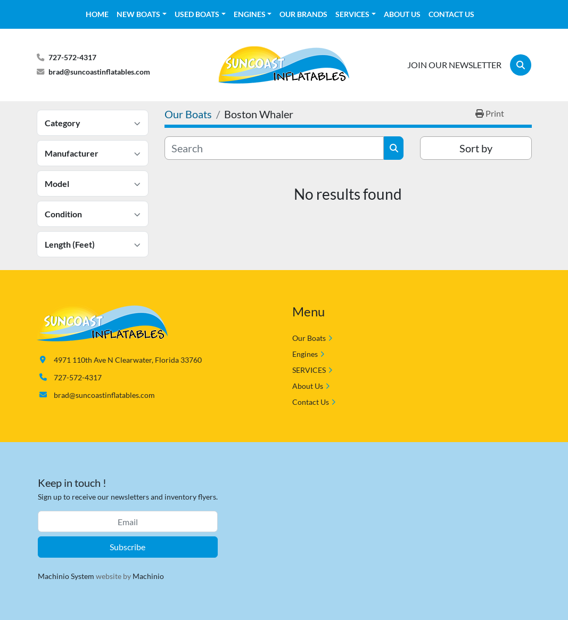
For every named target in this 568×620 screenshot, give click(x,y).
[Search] (520, 65)
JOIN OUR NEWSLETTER (454, 65)
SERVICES (352, 14)
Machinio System (66, 576)
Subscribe (127, 547)
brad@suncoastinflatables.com (99, 71)
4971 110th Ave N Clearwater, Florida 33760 (128, 359)
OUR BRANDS (303, 14)
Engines (250, 14)
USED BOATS (197, 14)
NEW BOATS (138, 14)
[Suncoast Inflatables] (102, 322)
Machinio (148, 576)
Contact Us (451, 14)
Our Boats (309, 337)
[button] (142, 14)
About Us (402, 14)
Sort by (475, 148)
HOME (97, 14)
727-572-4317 (72, 57)
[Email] (128, 521)
